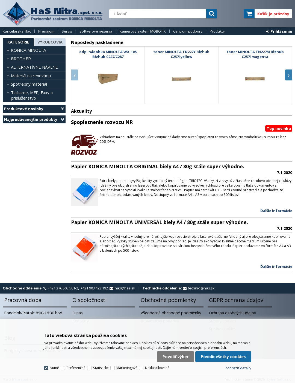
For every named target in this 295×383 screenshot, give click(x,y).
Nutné (54, 367)
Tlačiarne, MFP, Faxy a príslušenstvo (32, 95)
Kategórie (18, 42)
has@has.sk (125, 288)
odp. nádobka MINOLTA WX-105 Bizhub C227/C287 (108, 54)
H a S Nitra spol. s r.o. (53, 13)
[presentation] (74, 74)
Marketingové (126, 367)
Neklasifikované (157, 367)
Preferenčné (76, 367)
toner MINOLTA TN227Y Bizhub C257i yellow (181, 54)
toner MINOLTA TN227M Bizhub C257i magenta (255, 54)
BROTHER (21, 58)
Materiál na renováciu (31, 75)
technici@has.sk (201, 288)
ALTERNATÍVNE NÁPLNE (34, 67)
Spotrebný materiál (29, 84)
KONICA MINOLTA (28, 50)
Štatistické (101, 367)
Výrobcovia (50, 42)
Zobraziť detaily (238, 367)
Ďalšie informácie (276, 210)
